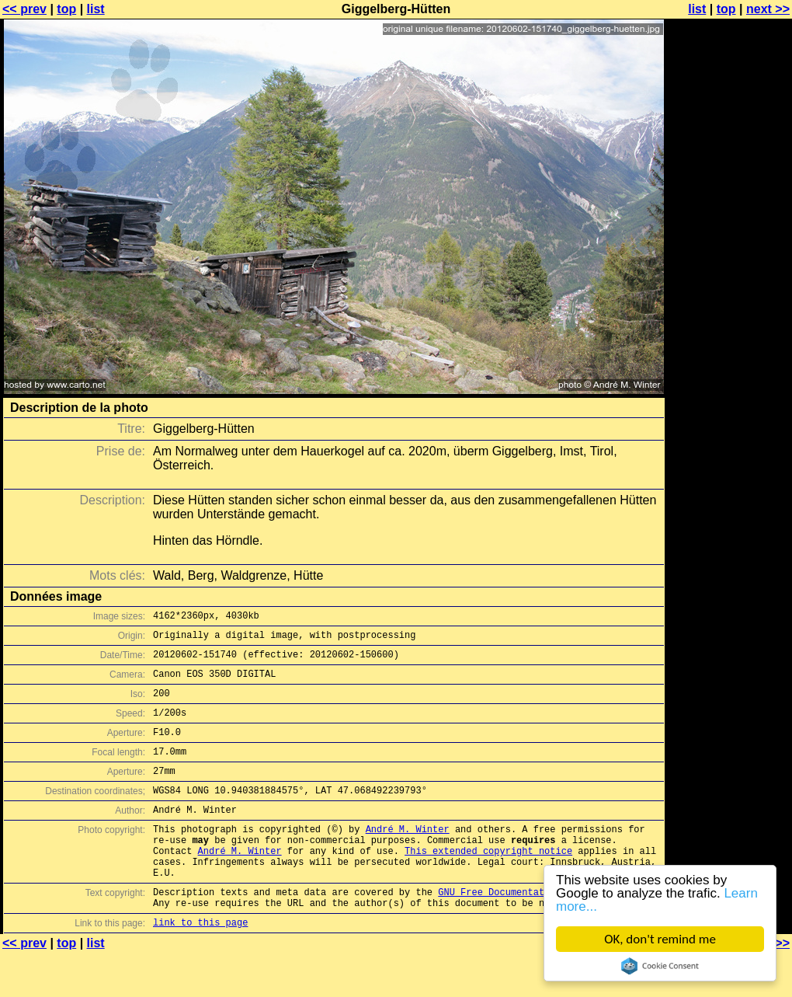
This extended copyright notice (488, 883)
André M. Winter (408, 856)
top (66, 9)
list (96, 9)
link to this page (200, 966)
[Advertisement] (729, 385)
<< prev (24, 9)
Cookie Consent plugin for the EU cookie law (660, 965)
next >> (768, 9)
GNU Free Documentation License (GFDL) (541, 931)
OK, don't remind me (660, 939)
